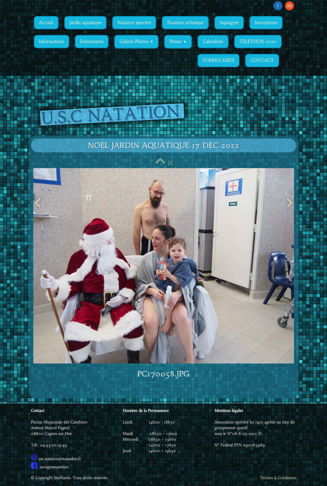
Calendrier (213, 41)
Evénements (91, 41)
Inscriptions (266, 22)
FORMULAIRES (218, 60)
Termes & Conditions (278, 477)
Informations (51, 41)
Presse (178, 41)
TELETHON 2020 (257, 41)
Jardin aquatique (85, 22)
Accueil (46, 22)
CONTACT (262, 60)
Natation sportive (134, 22)
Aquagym (229, 22)
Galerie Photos (136, 41)
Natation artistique (185, 22)
